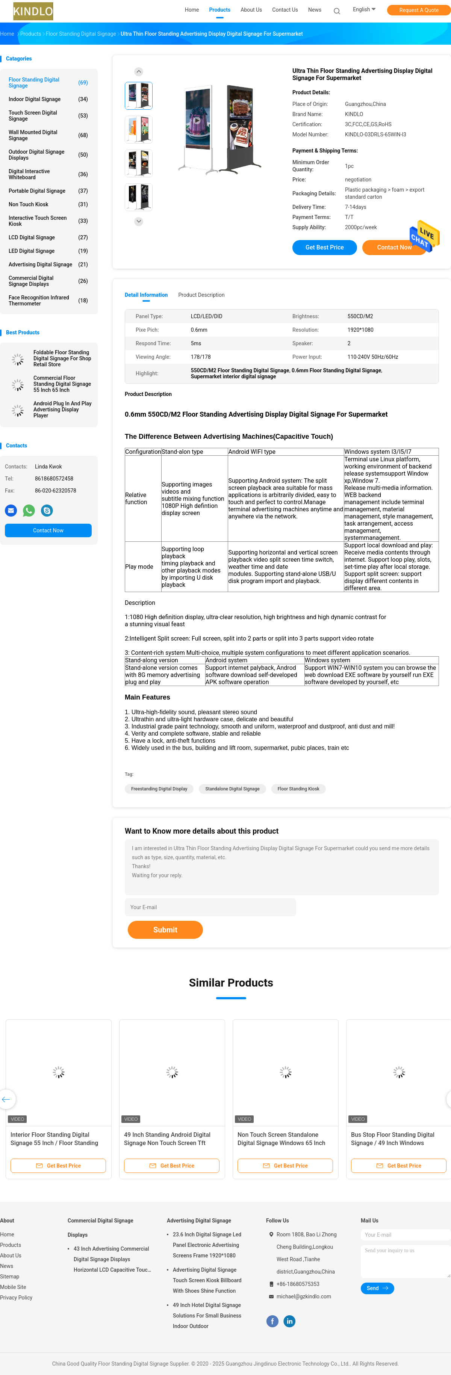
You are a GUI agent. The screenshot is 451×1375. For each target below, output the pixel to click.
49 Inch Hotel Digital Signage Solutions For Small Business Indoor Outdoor (207, 1315)
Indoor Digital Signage (48, 99)
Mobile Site (13, 1287)
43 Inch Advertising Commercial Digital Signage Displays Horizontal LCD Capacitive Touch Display (112, 1260)
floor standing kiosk (298, 789)
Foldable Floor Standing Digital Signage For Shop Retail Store (62, 358)
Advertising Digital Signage (48, 264)
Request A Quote (419, 10)
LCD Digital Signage (48, 237)
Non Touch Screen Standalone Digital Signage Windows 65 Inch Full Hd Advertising (281, 1143)
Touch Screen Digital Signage (48, 116)
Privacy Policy (16, 1298)
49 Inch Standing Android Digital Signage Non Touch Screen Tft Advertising (167, 1143)
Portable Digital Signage (48, 191)
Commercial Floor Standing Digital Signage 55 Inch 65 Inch (62, 384)
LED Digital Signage (48, 251)
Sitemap (9, 1277)
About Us (10, 1256)
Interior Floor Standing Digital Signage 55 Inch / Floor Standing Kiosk (54, 1143)
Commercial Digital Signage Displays (48, 281)
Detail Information (146, 295)
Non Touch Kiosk (48, 204)
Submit (165, 929)
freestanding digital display (159, 789)
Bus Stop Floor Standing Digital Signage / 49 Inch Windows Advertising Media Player (392, 1143)
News (6, 1266)
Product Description (201, 295)
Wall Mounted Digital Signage (48, 135)
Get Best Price (325, 247)
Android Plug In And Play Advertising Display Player (62, 409)
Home (7, 1234)
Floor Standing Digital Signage (48, 83)
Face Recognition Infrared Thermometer (48, 301)
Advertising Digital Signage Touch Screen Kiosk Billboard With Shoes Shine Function (207, 1280)
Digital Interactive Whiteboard (48, 174)
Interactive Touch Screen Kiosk (48, 221)
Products (10, 1245)
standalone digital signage (232, 789)
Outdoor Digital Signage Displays (48, 155)
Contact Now (48, 530)
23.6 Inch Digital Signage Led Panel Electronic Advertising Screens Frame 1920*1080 (207, 1245)
